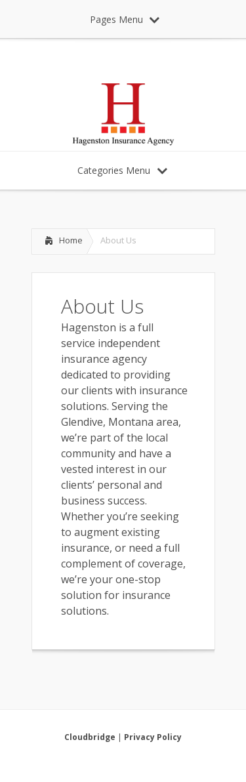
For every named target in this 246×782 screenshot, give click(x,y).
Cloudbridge (89, 737)
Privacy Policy (153, 737)
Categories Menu (122, 170)
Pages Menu (124, 19)
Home (71, 240)
